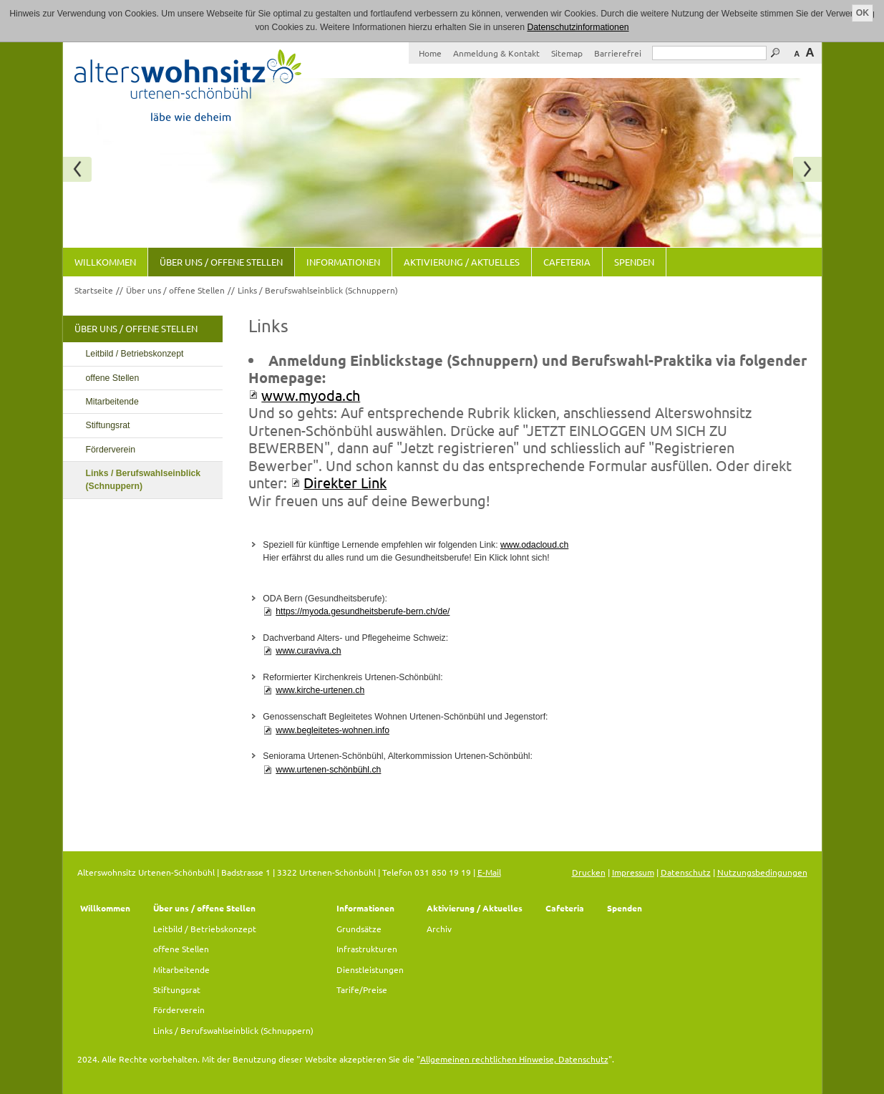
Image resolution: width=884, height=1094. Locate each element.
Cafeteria (567, 262)
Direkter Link (345, 482)
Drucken (589, 872)
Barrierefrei (617, 53)
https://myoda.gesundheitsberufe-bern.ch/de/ (363, 611)
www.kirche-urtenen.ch (320, 690)
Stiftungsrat (108, 425)
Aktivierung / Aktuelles (462, 262)
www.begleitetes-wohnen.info (332, 730)
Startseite (93, 290)
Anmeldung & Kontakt (496, 53)
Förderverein (110, 450)
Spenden (634, 262)
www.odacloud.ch (534, 545)
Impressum (633, 872)
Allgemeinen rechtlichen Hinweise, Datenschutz (514, 1059)
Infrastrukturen (366, 948)
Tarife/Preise (361, 989)
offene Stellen (113, 378)
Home (430, 53)
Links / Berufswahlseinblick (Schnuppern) (318, 290)
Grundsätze (359, 928)
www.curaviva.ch (308, 651)
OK (862, 13)
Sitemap (567, 53)
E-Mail (489, 872)
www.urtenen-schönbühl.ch (328, 770)
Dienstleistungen (370, 969)
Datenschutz (686, 872)
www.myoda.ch (310, 395)
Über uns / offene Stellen (221, 262)
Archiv (439, 928)
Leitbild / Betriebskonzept (135, 354)
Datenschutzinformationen (577, 27)
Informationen (343, 262)
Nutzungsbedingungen (762, 872)
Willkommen (105, 262)
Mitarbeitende (112, 402)
